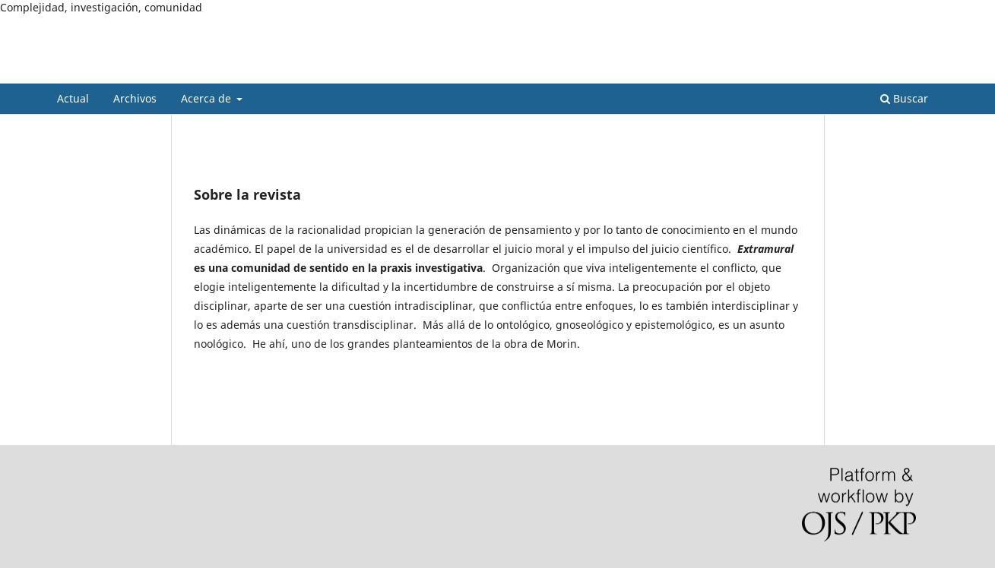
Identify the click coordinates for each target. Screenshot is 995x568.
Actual (73, 98)
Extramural (108, 71)
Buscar (904, 98)
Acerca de (207, 98)
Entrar (925, 26)
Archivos (135, 98)
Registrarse (867, 26)
